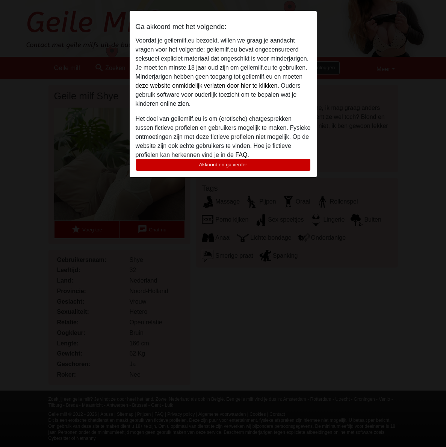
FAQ (241, 155)
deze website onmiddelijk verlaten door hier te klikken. (207, 85)
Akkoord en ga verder (223, 164)
